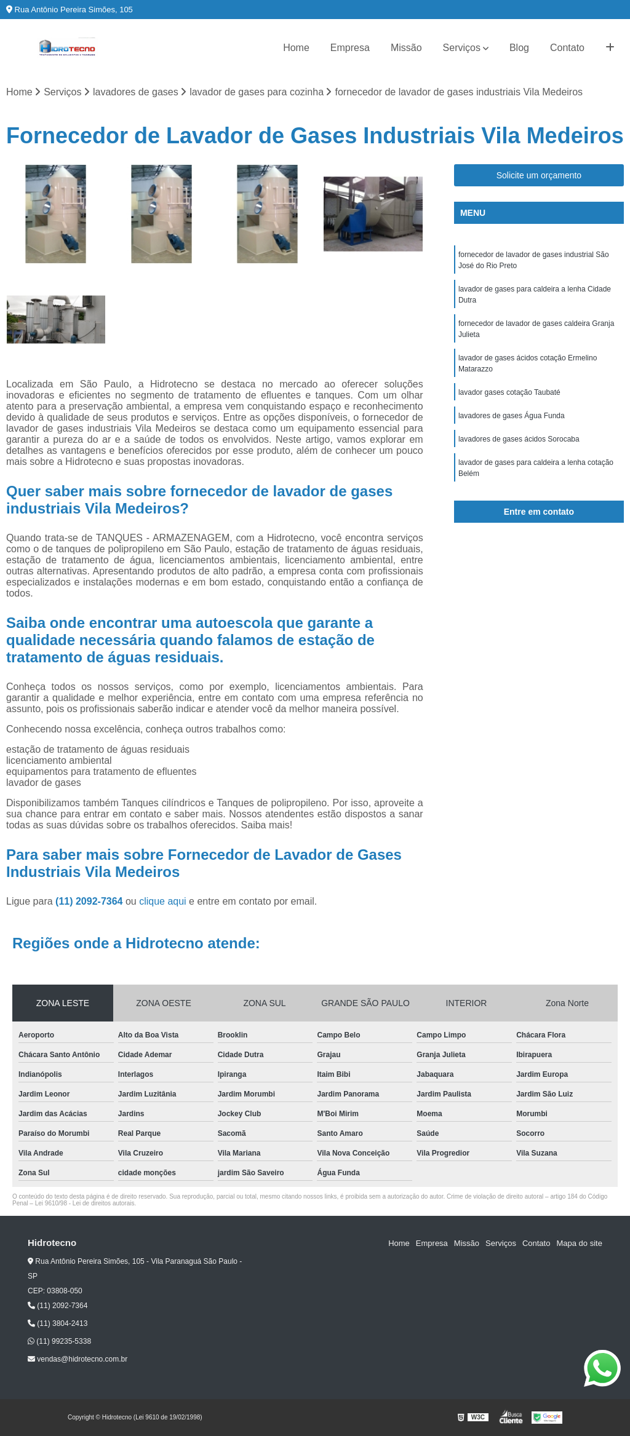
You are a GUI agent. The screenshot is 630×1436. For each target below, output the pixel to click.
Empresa (350, 47)
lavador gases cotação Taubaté (509, 392)
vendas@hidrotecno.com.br (77, 1359)
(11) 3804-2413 (57, 1323)
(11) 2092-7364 (90, 901)
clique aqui (162, 901)
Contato (567, 47)
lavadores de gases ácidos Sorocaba (519, 439)
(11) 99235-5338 (59, 1341)
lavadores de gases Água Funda (511, 415)
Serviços (461, 47)
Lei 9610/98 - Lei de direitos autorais (85, 1203)
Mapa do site (579, 1243)
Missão (406, 47)
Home (296, 47)
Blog (519, 47)
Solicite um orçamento (539, 175)
